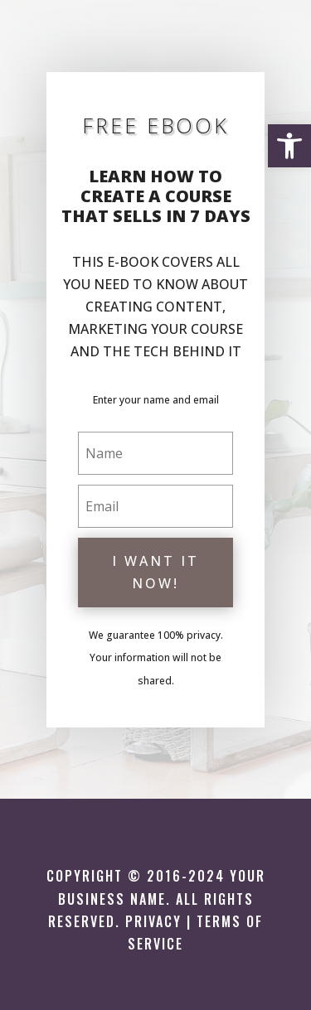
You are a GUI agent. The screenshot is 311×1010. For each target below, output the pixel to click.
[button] (289, 145)
